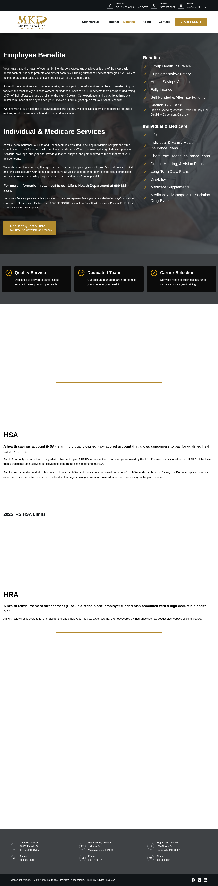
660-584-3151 (164, 860)
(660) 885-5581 (167, 7)
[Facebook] (193, 880)
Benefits (131, 22)
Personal (112, 22)
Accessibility (78, 879)
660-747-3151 (95, 860)
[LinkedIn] (205, 880)
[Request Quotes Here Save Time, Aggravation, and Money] (29, 228)
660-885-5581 (27, 860)
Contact (164, 22)
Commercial (93, 22)
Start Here (191, 21)
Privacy (64, 879)
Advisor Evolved (106, 879)
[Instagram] (199, 880)
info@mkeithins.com (197, 7)
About (149, 22)
